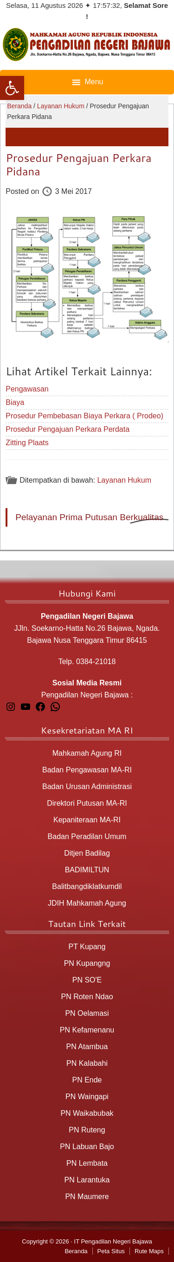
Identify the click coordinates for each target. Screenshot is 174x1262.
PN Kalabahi (87, 1063)
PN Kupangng (87, 963)
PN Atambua (87, 1047)
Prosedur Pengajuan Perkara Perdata (67, 429)
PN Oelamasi (87, 1013)
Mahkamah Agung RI (87, 753)
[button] (12, 88)
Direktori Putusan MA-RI (87, 803)
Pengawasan (27, 389)
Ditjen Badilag (87, 853)
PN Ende (87, 1080)
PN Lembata (87, 1163)
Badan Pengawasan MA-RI (87, 770)
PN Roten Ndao (87, 997)
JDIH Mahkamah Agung (87, 903)
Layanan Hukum (124, 480)
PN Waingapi (87, 1096)
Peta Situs (111, 1251)
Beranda (75, 1251)
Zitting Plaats (27, 443)
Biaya (15, 402)
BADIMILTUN (87, 870)
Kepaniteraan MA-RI (87, 820)
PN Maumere (87, 1196)
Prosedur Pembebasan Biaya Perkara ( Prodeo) (84, 416)
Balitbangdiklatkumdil (87, 886)
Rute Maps (149, 1251)
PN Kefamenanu (87, 1030)
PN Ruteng (87, 1130)
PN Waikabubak (86, 1113)
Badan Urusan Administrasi (87, 786)
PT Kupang (87, 947)
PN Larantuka (87, 1180)
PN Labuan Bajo (87, 1146)
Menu (93, 82)
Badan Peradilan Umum (87, 836)
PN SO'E (87, 980)
